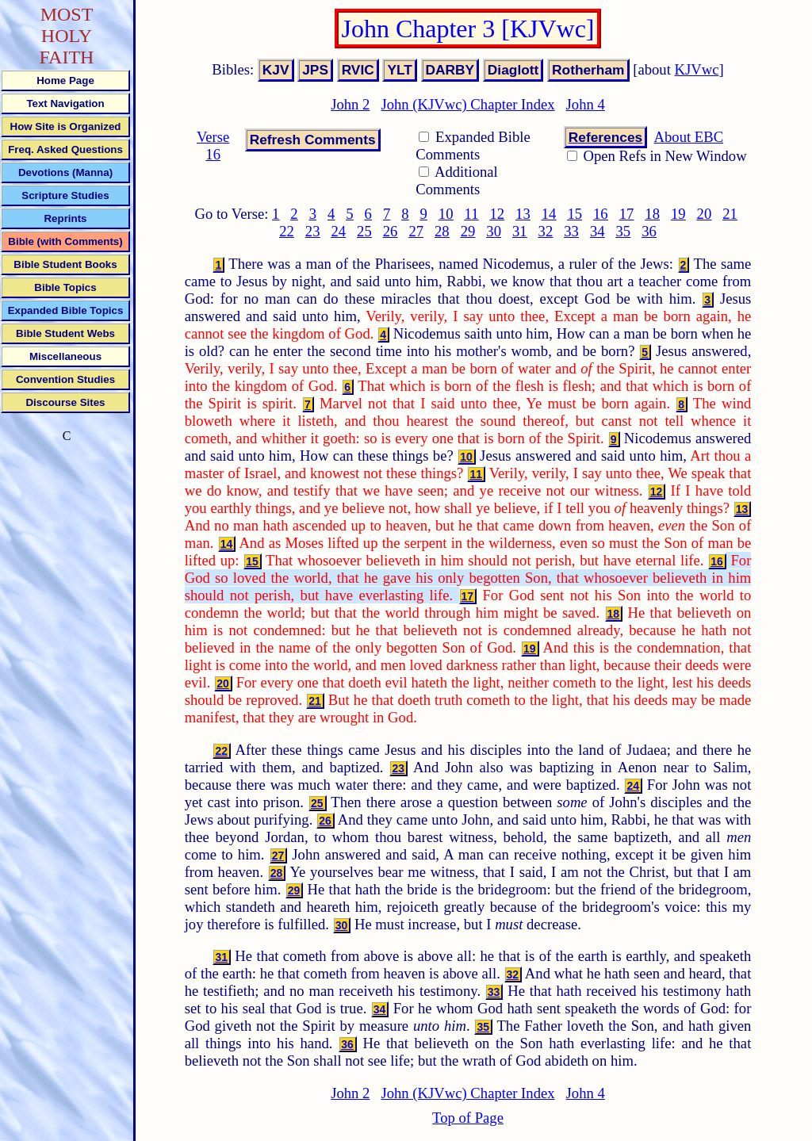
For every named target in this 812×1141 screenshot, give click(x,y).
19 (678, 213)
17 (626, 213)
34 (597, 231)
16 (600, 213)
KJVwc (697, 69)
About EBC (689, 136)
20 (704, 213)
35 (623, 231)
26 (390, 231)
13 (522, 213)
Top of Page (468, 1117)
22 (286, 231)
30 (493, 231)
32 (545, 231)
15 (574, 213)
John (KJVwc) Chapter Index (467, 104)
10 (446, 213)
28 (442, 231)
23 (312, 231)
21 (729, 213)
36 (649, 231)
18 (652, 213)
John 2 (350, 104)
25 (364, 231)
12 (496, 213)
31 (519, 231)
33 (571, 231)
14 (549, 213)
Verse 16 (213, 145)
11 (472, 213)
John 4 (585, 104)
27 (415, 231)
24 (338, 231)
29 (468, 231)
